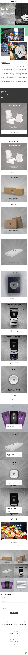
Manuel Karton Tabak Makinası (14, 333)
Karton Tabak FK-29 (14, 397)
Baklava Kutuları (14, 238)
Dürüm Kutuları (14, 206)
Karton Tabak (14, 396)
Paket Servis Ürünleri (14, 543)
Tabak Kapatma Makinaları (14, 300)
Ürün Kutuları (14, 268)
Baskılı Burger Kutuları (14, 134)
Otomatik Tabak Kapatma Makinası (14, 365)
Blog (11, 544)
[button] (6, 84)
